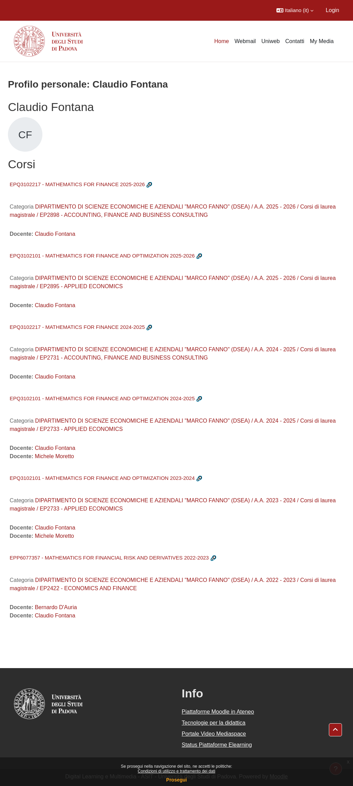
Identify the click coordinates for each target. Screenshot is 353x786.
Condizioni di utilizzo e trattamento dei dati (176, 771)
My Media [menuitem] (322, 41)
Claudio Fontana (55, 234)
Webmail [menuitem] (245, 41)
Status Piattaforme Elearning (217, 745)
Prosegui (176, 780)
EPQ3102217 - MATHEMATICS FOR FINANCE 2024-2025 (77, 327)
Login (332, 10)
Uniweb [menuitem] (270, 41)
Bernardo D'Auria (56, 607)
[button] (294, 10)
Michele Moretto (54, 456)
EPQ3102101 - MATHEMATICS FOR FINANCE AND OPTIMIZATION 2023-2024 (102, 478)
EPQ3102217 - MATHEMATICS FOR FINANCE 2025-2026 (77, 184)
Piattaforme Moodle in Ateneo (218, 712)
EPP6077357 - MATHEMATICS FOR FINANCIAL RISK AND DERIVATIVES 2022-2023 (109, 558)
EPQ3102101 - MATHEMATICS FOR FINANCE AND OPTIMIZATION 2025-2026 (102, 256)
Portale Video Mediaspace (214, 734)
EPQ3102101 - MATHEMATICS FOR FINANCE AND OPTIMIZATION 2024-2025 (102, 398)
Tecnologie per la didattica (213, 723)
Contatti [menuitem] (294, 41)
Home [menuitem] (221, 41)
